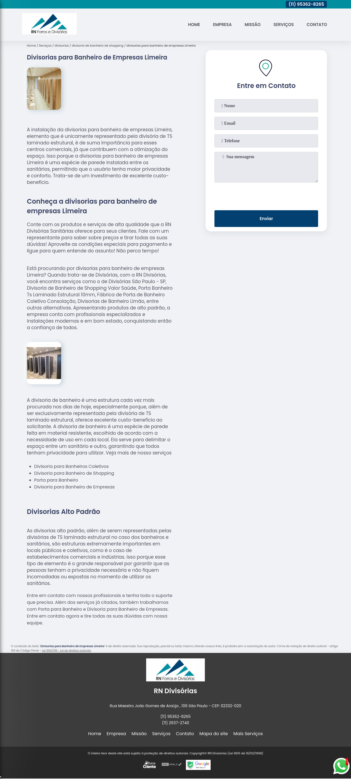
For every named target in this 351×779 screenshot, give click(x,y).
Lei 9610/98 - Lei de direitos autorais (66, 651)
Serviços (281, 24)
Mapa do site (213, 733)
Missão (248, 24)
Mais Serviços (248, 733)
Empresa (217, 24)
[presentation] (266, 195)
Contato (316, 24)
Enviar (266, 219)
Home (187, 24)
